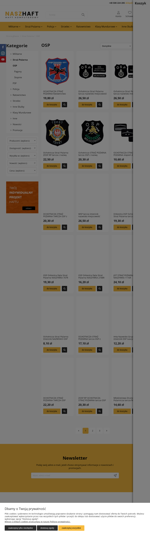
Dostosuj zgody (47, 528)
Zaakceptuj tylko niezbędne (20, 528)
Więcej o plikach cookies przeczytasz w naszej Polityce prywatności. (37, 521)
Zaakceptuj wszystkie (71, 528)
